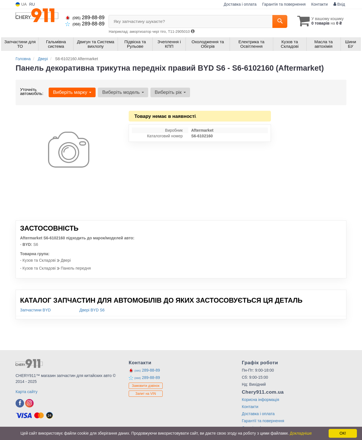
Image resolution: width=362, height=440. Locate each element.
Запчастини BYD (35, 310)
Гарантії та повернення (263, 421)
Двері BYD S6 (92, 310)
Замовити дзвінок (146, 386)
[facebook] (20, 403)
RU (32, 4)
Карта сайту (27, 391)
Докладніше (301, 433)
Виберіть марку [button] (72, 92)
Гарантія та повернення (284, 4)
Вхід (339, 4)
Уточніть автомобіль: (31, 91)
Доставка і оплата (240, 4)
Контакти (319, 4)
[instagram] (29, 403)
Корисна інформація (260, 399)
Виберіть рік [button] (170, 92)
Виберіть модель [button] (123, 92)
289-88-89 (84, 17)
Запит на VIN (145, 394)
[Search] (279, 21)
